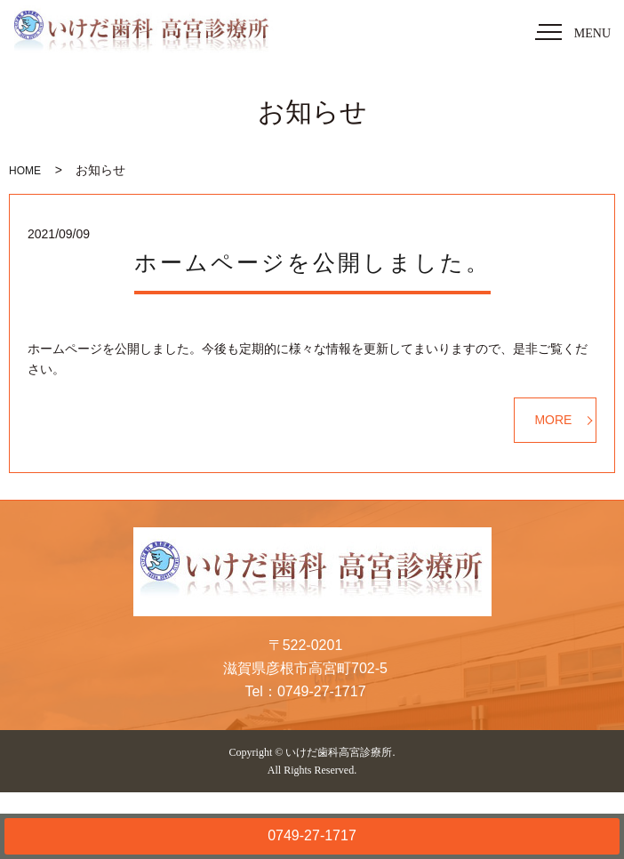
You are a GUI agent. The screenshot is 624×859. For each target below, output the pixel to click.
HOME (25, 171)
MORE (553, 420)
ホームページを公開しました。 (312, 263)
